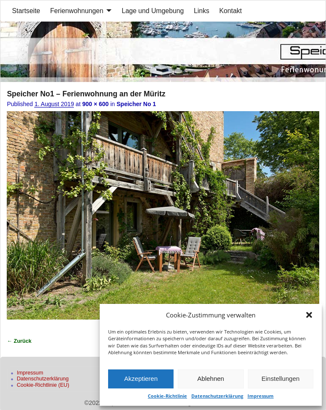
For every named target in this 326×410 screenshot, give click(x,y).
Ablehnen (210, 378)
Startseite (26, 10)
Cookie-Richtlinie (167, 396)
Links (201, 10)
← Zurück (19, 341)
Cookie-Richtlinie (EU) (43, 385)
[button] (309, 315)
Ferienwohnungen (76, 10)
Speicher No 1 (136, 104)
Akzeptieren (141, 378)
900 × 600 (95, 104)
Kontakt (230, 10)
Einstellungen (280, 378)
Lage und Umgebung (153, 10)
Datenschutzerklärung (217, 396)
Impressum (260, 396)
